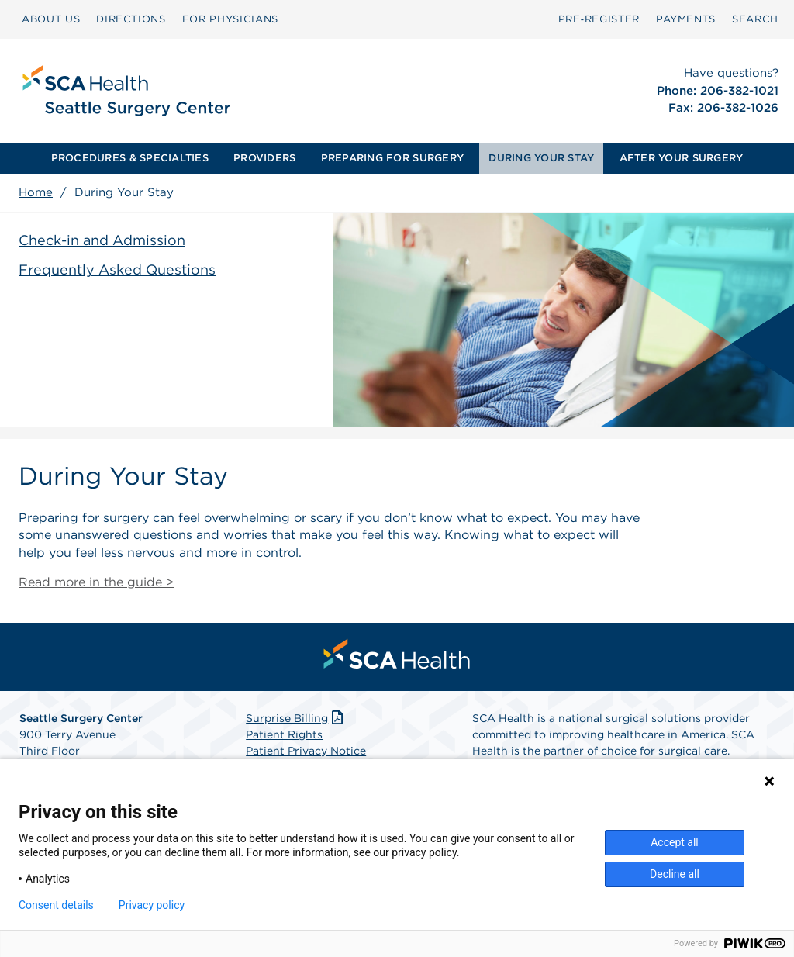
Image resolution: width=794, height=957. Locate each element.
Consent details (56, 905)
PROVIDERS (264, 158)
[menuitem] (51, 19)
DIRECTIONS (131, 19)
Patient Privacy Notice (306, 751)
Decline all (674, 874)
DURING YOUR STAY (541, 158)
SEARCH (755, 19)
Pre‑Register (599, 19)
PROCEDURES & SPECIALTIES (130, 158)
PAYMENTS (686, 19)
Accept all (675, 842)
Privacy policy (152, 905)
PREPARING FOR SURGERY (392, 158)
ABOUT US (51, 19)
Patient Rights (284, 734)
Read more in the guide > (96, 582)
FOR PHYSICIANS (230, 19)
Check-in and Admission (102, 240)
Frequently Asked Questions (117, 269)
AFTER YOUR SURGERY (682, 158)
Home (36, 192)
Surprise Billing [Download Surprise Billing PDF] (296, 718)
